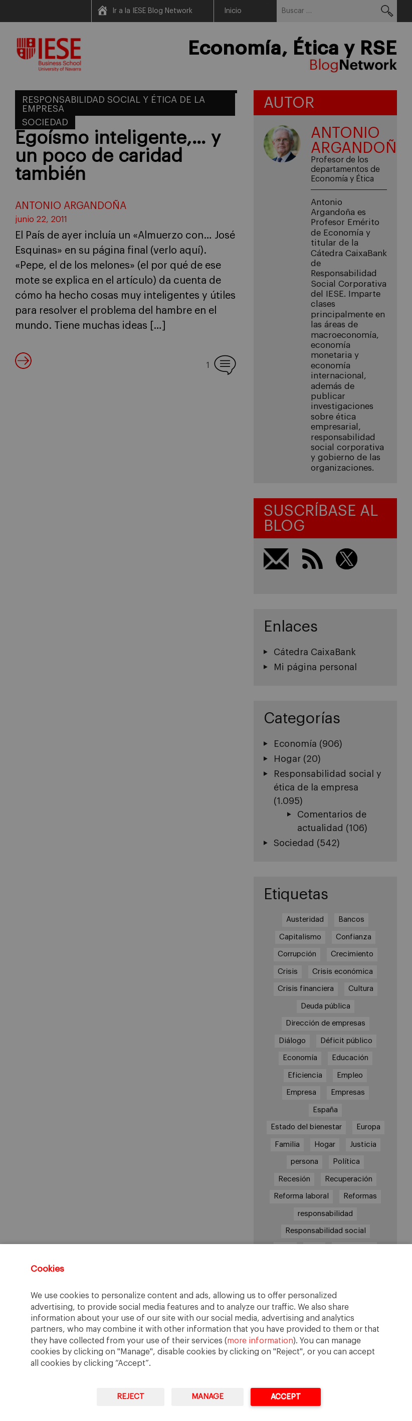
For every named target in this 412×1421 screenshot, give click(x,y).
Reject (130, 1396)
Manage (207, 1396)
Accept (286, 1396)
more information (260, 1341)
